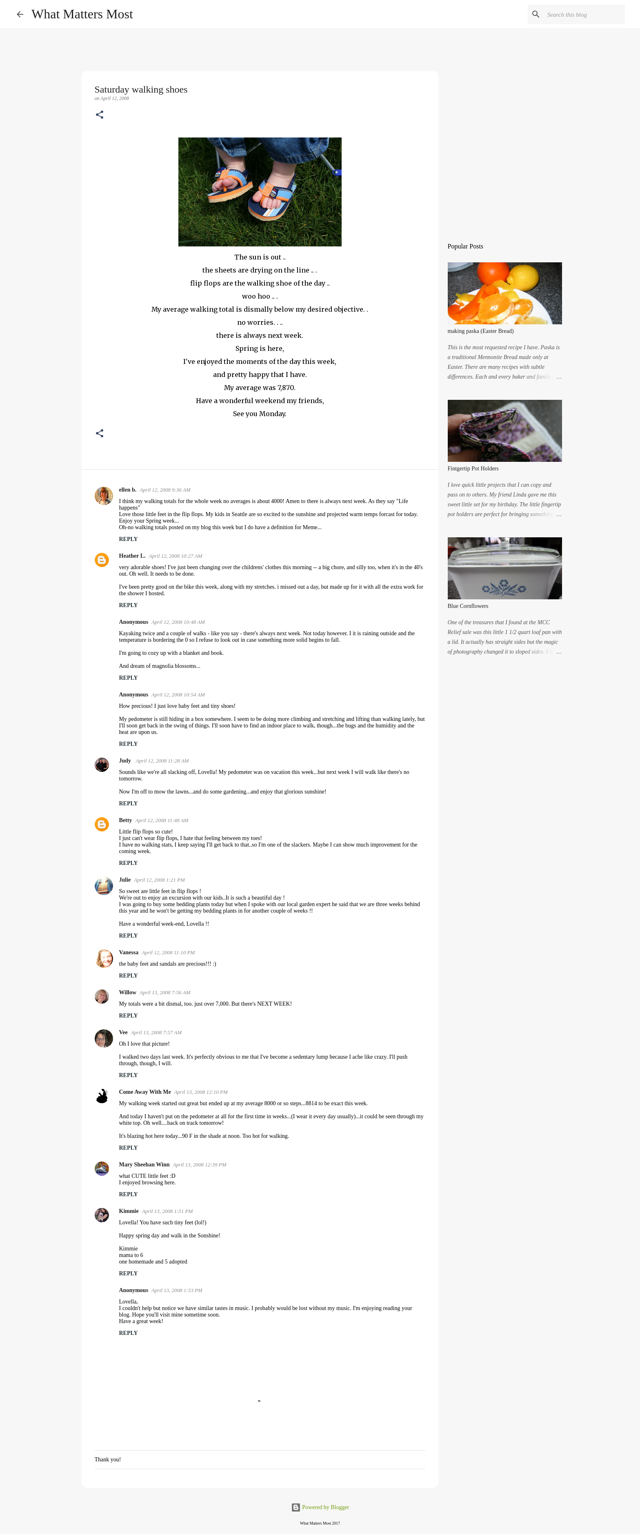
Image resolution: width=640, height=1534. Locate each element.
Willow (128, 992)
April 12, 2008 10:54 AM (178, 695)
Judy (126, 761)
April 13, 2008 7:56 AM (165, 992)
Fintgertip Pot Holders (473, 469)
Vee (123, 1032)
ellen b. (128, 490)
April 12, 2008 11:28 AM (162, 761)
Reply (128, 539)
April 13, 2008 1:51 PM (167, 1211)
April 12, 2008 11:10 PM (168, 952)
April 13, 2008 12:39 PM (199, 1165)
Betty (125, 820)
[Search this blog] (582, 14)
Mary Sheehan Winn (144, 1165)
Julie (125, 880)
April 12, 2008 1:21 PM (159, 880)
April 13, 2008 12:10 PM (201, 1092)
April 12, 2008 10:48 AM (178, 622)
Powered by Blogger (320, 1507)
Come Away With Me (145, 1092)
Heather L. (132, 556)
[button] (99, 115)
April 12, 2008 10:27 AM (175, 556)
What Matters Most (82, 14)
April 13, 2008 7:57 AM (156, 1032)
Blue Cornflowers (468, 606)
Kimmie (129, 1211)
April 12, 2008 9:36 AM (165, 490)
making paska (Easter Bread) (481, 331)
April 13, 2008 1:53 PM (176, 1290)
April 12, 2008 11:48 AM (161, 820)
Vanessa (129, 952)
